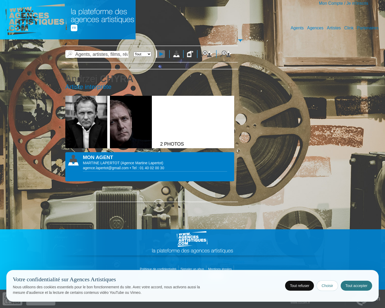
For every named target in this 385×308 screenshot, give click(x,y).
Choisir (327, 286)
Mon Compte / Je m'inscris (343, 3)
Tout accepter (356, 286)
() (142, 163)
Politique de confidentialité (158, 269)
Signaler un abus (192, 269)
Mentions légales (220, 269)
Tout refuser (299, 286)
